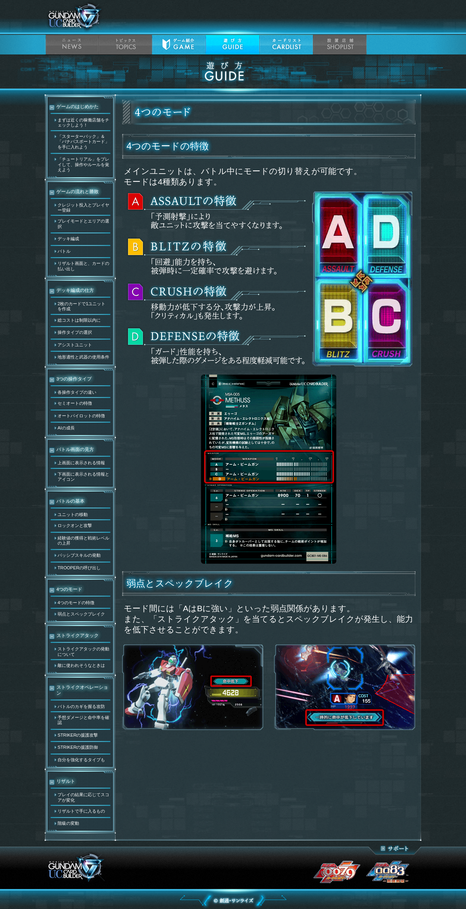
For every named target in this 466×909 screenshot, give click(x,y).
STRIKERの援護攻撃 (78, 735)
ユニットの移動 (73, 514)
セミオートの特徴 (75, 403)
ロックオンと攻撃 (75, 525)
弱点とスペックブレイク (81, 614)
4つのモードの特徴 (76, 602)
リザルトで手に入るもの (81, 811)
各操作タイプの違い (77, 392)
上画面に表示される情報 (81, 462)
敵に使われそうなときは (81, 665)
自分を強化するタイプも (81, 759)
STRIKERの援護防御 (78, 747)
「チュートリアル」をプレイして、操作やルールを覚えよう (83, 164)
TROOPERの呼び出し (79, 567)
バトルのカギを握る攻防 (81, 706)
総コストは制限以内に (79, 320)
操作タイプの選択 (75, 332)
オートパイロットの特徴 (81, 415)
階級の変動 (68, 823)
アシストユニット (75, 344)
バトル (64, 251)
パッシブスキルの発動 (79, 555)
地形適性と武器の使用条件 (83, 357)
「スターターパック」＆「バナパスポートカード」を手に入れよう (83, 141)
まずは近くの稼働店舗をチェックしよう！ (83, 122)
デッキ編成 (68, 238)
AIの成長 (66, 428)
